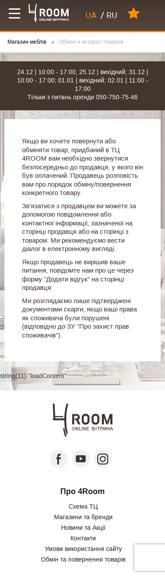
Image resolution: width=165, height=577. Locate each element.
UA (90, 15)
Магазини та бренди (83, 517)
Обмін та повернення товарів (83, 559)
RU (111, 15)
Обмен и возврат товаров (91, 42)
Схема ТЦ (83, 506)
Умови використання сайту (83, 548)
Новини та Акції (83, 527)
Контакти (83, 538)
